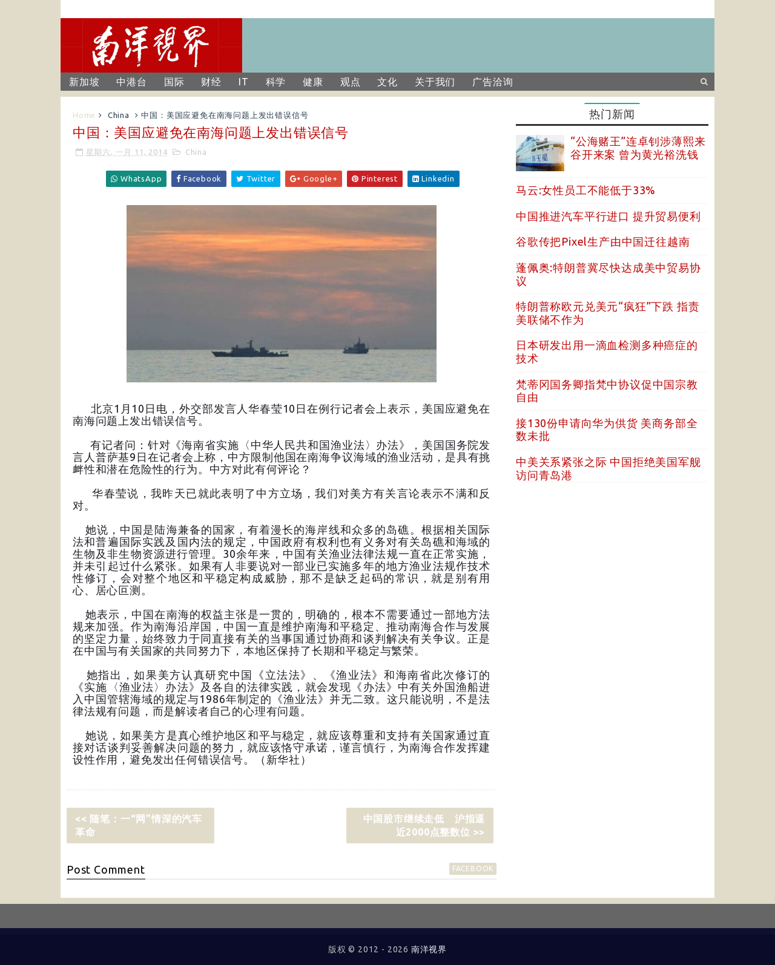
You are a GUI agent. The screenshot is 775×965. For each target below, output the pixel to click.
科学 (276, 81)
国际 (174, 81)
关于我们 (435, 81)
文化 (387, 81)
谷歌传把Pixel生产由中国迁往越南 (603, 241)
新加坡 (84, 81)
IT (244, 81)
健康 (313, 81)
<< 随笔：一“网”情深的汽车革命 (138, 825)
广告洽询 (492, 81)
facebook (472, 868)
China (119, 115)
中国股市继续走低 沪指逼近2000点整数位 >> (424, 825)
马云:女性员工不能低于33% (586, 190)
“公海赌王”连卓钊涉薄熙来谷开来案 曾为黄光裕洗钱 (637, 147)
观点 (350, 81)
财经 (211, 81)
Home (84, 115)
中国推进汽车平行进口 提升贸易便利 (608, 216)
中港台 (131, 81)
